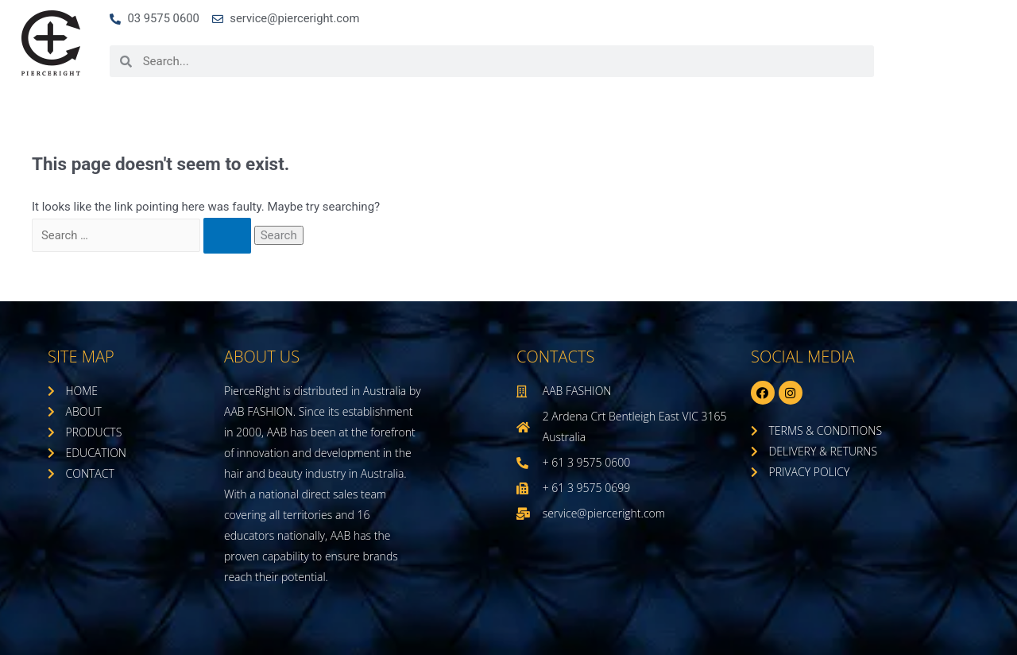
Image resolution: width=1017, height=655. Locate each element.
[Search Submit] (236, 236)
